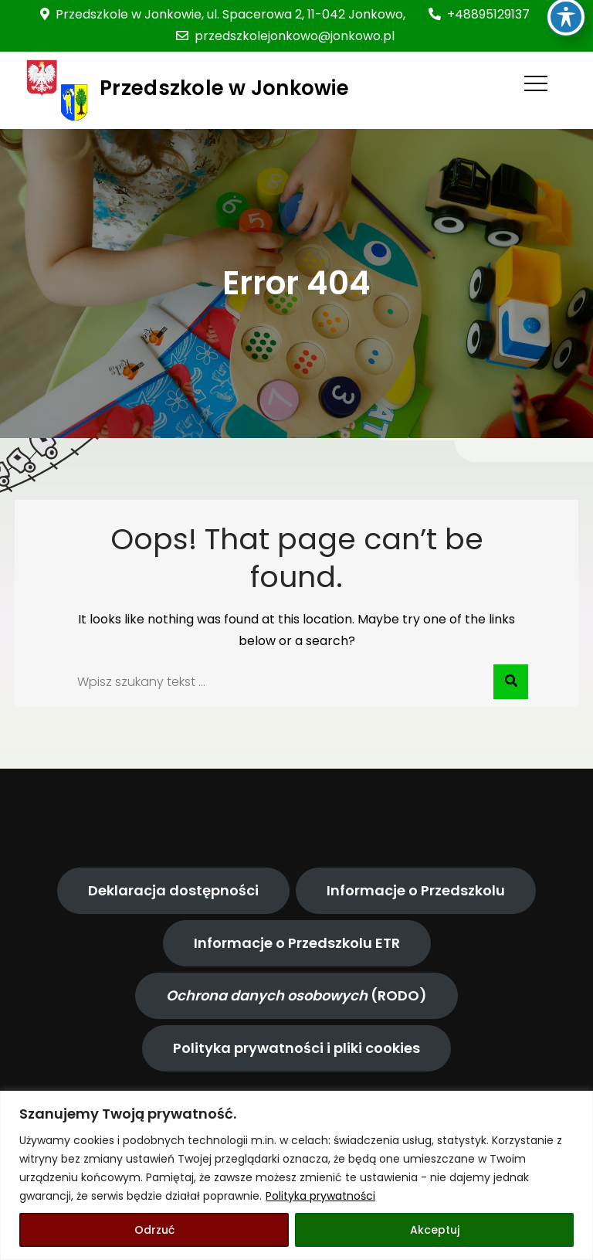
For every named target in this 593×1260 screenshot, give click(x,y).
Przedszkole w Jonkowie (224, 88)
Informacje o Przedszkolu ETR (297, 943)
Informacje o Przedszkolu (416, 890)
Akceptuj (434, 1230)
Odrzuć (154, 1230)
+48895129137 (479, 14)
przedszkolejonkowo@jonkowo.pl (285, 36)
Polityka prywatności (320, 1196)
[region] (296, 1175)
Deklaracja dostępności (173, 890)
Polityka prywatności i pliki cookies (296, 1048)
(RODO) (296, 995)
